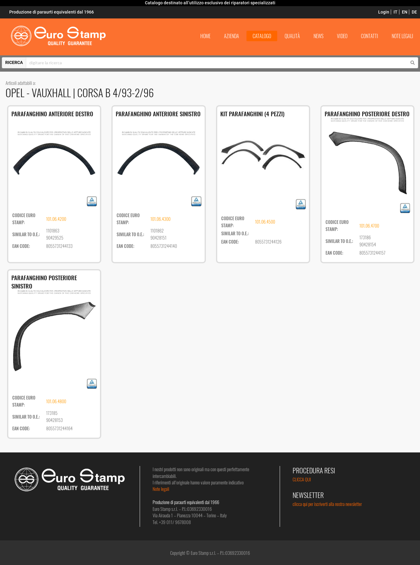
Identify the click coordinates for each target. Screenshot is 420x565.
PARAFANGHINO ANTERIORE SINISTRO (158, 113)
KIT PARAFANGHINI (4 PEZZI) (252, 113)
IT (396, 12)
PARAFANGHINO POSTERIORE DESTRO (367, 113)
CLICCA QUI (302, 479)
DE (414, 12)
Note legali (161, 488)
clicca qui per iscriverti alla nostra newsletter (327, 503)
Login (383, 12)
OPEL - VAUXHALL (39, 92)
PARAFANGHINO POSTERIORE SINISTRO (44, 281)
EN (404, 12)
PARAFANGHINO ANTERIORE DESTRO (52, 113)
